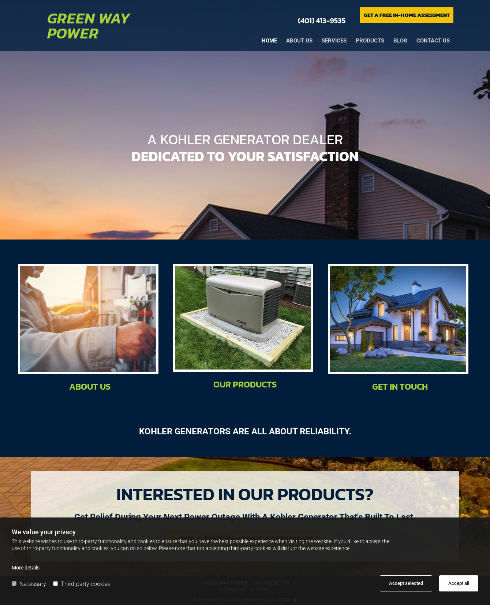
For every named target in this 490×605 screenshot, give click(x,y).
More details (26, 568)
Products (370, 40)
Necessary (29, 583)
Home (269, 40)
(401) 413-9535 (321, 20)
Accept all (458, 583)
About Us (90, 386)
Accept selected (406, 583)
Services (334, 40)
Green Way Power (88, 25)
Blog (400, 40)
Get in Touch (400, 386)
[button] (406, 15)
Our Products (245, 384)
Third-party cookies (82, 583)
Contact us (433, 40)
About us (299, 40)
